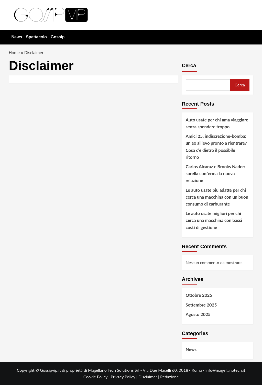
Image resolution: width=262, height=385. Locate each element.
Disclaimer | (149, 376)
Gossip (57, 37)
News (17, 37)
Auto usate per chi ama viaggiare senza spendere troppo (217, 123)
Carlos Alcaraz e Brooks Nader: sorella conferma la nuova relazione (215, 173)
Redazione (169, 376)
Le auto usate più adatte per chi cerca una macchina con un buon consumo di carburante (217, 197)
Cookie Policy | (97, 376)
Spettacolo (36, 37)
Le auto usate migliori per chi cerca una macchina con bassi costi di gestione (214, 220)
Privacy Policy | (124, 376)
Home (14, 53)
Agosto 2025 (198, 314)
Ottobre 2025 (199, 295)
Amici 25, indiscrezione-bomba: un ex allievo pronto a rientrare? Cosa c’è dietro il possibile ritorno (216, 146)
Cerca (189, 65)
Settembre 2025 (201, 305)
